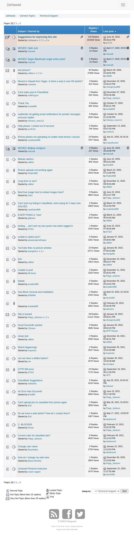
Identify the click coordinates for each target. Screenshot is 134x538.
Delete (21, 281)
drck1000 (110, 298)
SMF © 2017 (65, 526)
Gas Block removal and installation (35, 292)
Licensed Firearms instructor (32, 468)
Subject (22, 31)
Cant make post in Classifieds (33, 92)
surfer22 (32, 129)
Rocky (31, 427)
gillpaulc (31, 218)
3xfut (30, 195)
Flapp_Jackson (113, 98)
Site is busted (25, 314)
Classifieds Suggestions (30, 380)
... (18, 23)
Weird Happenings (27, 347)
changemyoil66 (113, 87)
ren (29, 361)
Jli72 (108, 375)
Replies (93, 28)
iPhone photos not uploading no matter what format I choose (49, 137)
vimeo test (23, 336)
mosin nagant (34, 472)
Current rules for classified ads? (34, 435)
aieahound (111, 419)
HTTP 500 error (26, 369)
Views (93, 31)
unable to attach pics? (29, 237)
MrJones (32, 273)
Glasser (109, 386)
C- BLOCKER (25, 424)
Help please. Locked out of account (36, 126)
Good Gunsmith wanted (30, 325)
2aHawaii (14, 4)
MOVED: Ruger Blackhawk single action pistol (41, 59)
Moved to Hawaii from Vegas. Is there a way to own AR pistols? (50, 81)
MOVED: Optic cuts (28, 48)
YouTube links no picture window (34, 248)
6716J (31, 229)
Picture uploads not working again (35, 170)
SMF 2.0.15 (55, 526)
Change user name (28, 446)
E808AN (32, 295)
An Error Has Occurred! (30, 391)
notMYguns (33, 95)
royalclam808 (34, 140)
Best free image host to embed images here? (41, 192)
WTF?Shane (112, 331)
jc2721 (109, 43)
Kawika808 (33, 306)
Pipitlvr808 (33, 173)
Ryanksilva (33, 449)
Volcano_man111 (36, 121)
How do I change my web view (33, 457)
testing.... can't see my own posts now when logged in (45, 226)
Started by (33, 31)
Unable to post (25, 270)
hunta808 (32, 106)
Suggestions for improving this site (37, 37)
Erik (30, 405)
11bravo (31, 328)
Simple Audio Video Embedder (67, 529)
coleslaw (32, 84)
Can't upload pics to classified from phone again (42, 402)
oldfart (31, 73)
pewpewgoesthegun (37, 240)
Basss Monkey (34, 461)
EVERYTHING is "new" (30, 215)
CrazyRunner (112, 143)
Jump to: (86, 491)
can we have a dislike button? (33, 358)
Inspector (32, 350)
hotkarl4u (32, 383)
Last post (110, 31)
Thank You (23, 103)
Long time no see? (27, 181)
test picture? (24, 70)
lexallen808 (33, 284)
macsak (31, 51)
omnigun (110, 364)
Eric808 (109, 165)
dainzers (110, 309)
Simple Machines (77, 526)
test (20, 259)
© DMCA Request (67, 521)
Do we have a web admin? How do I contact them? (44, 413)
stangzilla (32, 251)
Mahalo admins (26, 159)
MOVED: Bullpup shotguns (31, 148)
